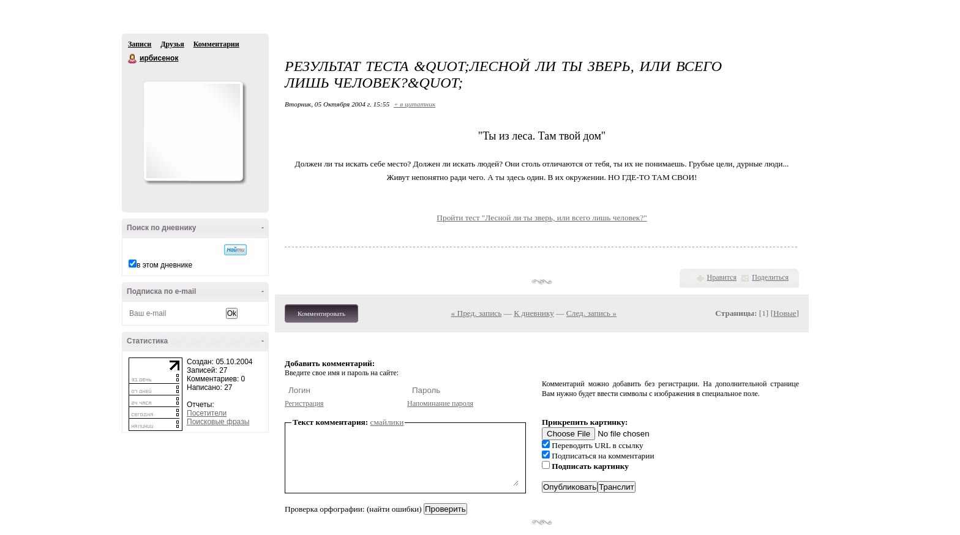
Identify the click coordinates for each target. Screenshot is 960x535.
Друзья (172, 44)
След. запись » (591, 313)
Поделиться (770, 277)
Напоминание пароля (440, 403)
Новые (784, 313)
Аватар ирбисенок (193, 131)
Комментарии (216, 44)
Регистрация (304, 403)
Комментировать (321, 313)
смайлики (387, 422)
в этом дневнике (164, 265)
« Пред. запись (476, 313)
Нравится (722, 277)
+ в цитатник (414, 104)
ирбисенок (133, 59)
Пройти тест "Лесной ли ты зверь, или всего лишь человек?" (542, 217)
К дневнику (534, 313)
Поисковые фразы (218, 421)
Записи (139, 44)
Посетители (207, 413)
